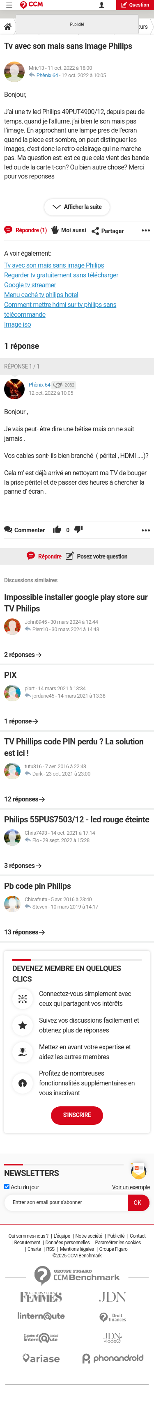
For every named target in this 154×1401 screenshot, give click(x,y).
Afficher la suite (82, 207)
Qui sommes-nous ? (28, 1236)
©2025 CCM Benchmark (77, 1256)
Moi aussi (73, 230)
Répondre (49, 556)
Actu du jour (21, 1187)
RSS (50, 1249)
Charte (34, 1249)
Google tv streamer (30, 285)
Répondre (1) (30, 230)
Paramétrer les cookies (118, 1242)
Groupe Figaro (113, 1249)
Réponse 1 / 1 (22, 366)
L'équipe (62, 1236)
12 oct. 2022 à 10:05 (84, 75)
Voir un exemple (131, 1187)
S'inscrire (77, 1115)
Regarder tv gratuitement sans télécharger (61, 275)
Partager (107, 231)
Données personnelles (67, 1242)
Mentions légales (77, 1249)
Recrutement (27, 1242)
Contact (137, 1236)
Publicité (115, 1236)
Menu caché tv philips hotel (41, 295)
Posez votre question (102, 556)
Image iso (17, 324)
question (135, 5)
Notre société (88, 1236)
